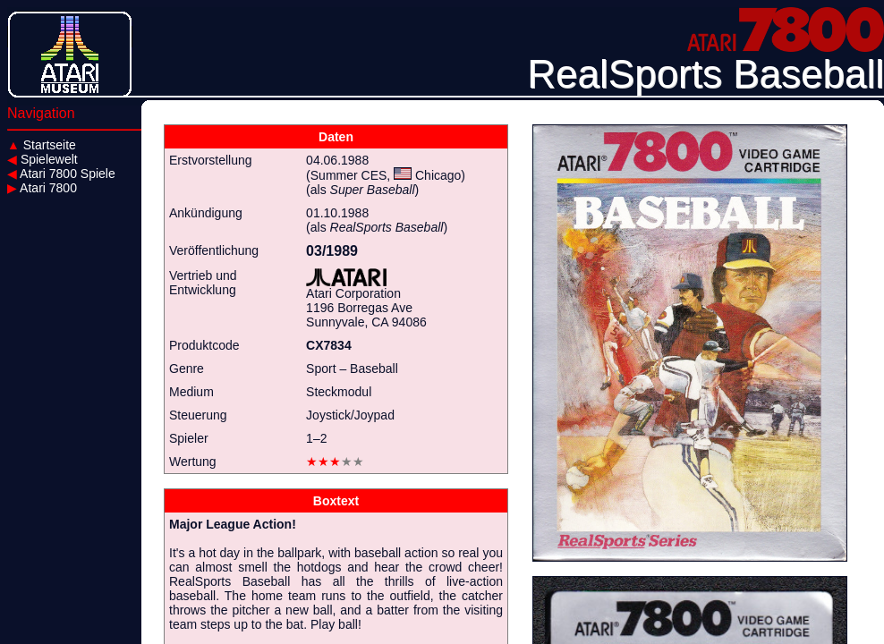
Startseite (41, 145)
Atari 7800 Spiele (61, 173)
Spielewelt (42, 159)
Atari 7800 (42, 188)
